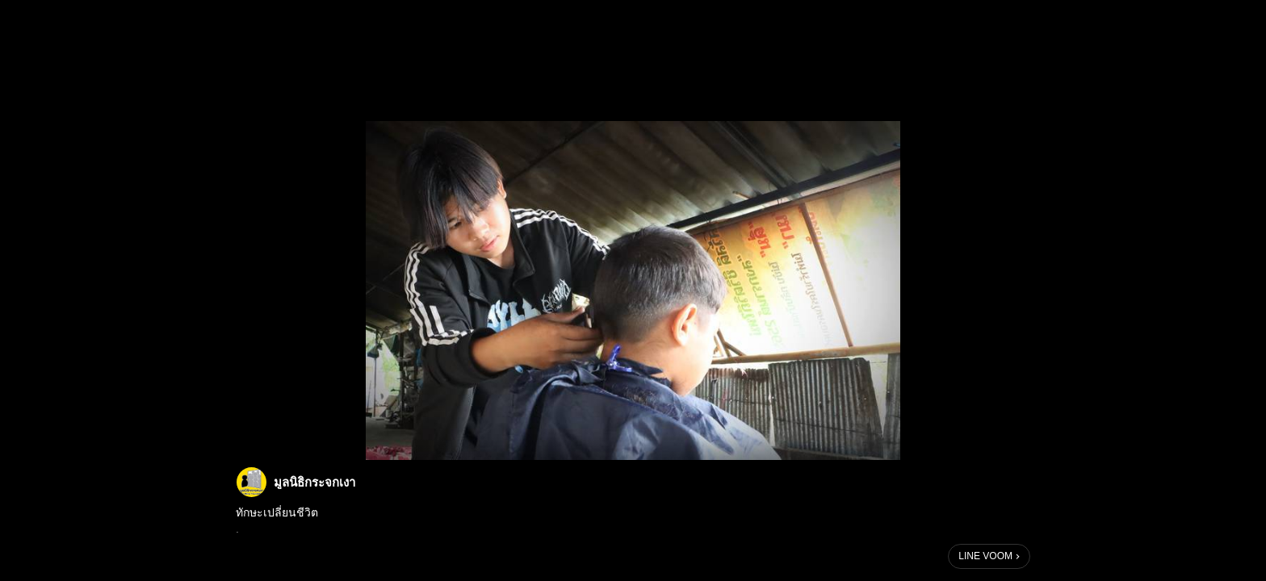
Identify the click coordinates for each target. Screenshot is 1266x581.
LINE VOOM (985, 556)
